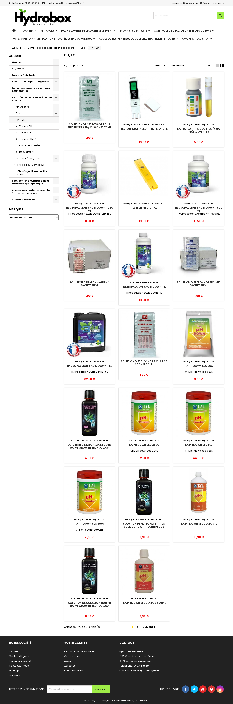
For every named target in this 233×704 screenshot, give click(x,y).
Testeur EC (25, 132)
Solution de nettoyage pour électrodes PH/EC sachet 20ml (89, 126)
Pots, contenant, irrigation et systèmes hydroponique (52, 39)
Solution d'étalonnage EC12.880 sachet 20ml (144, 363)
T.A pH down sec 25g (198, 366)
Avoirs (68, 661)
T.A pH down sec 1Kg (198, 445)
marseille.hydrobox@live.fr (69, 3)
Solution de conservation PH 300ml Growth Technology (89, 604)
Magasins (15, 675)
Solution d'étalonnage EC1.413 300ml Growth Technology (89, 446)
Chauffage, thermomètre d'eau (32, 173)
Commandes (72, 656)
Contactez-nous (19, 666)
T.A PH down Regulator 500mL (144, 603)
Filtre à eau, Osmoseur (30, 165)
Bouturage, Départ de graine (30, 81)
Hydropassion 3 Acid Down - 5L (89, 366)
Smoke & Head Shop (195, 39)
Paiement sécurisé (20, 661)
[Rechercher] (188, 15)
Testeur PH (25, 126)
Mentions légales (19, 656)
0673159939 (32, 3)
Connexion (189, 3)
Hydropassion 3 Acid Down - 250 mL (89, 209)
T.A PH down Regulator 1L (198, 524)
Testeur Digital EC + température (144, 129)
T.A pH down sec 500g (89, 524)
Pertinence (191, 65)
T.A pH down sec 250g (144, 445)
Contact (126, 643)
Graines (28, 30)
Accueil (15, 56)
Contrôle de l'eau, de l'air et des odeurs (182, 30)
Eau (18, 113)
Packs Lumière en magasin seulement (87, 30)
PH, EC (21, 119)
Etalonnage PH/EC (30, 145)
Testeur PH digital (144, 208)
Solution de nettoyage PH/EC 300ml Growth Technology (144, 525)
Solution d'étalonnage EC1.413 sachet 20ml (199, 283)
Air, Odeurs (22, 107)
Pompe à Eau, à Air (28, 158)
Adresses (70, 666)
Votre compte (75, 643)
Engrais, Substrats (133, 30)
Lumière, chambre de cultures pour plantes (31, 89)
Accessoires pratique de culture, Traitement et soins (137, 39)
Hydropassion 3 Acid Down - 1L (144, 287)
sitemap (14, 670)
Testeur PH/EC (27, 139)
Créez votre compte (212, 3)
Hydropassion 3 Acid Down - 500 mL (198, 209)
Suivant (149, 627)
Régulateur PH (27, 152)
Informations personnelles (80, 651)
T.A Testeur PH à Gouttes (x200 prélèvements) (199, 130)
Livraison (14, 651)
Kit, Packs (47, 30)
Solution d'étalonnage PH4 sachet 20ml (89, 283)
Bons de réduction (75, 670)
